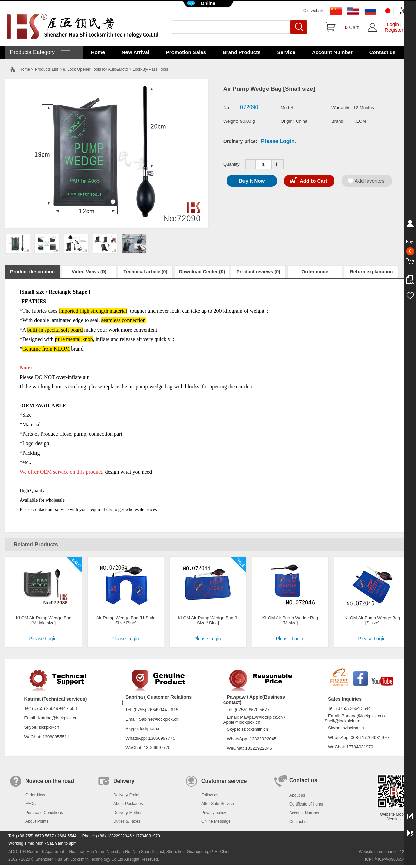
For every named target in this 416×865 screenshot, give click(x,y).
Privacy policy (213, 812)
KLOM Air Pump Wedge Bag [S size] (372, 620)
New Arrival (135, 52)
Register (394, 30)
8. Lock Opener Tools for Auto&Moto (95, 69)
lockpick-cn (49, 727)
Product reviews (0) (258, 271)
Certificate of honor (306, 804)
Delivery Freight (127, 795)
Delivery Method (128, 812)
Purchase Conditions (44, 812)
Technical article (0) (145, 271)
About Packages (128, 803)
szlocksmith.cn (254, 729)
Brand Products (242, 52)
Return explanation (371, 271)
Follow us (209, 795)
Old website (314, 10)
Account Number (332, 52)
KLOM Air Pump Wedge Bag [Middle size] (44, 620)
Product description (32, 271)
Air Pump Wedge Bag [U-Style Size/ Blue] (126, 620)
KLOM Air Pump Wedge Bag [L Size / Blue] (208, 620)
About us (297, 795)
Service (286, 52)
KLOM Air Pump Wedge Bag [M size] (290, 620)
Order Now (35, 795)
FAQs (30, 803)
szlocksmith (353, 728)
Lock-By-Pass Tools (150, 69)
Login (393, 24)
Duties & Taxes (126, 821)
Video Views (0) (89, 271)
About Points (36, 821)
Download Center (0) (202, 271)
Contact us (382, 52)
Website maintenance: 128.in (385, 851)
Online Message (216, 821)
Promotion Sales (186, 52)
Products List (46, 69)
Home (98, 52)
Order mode (314, 271)
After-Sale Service (217, 803)
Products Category (39, 52)
